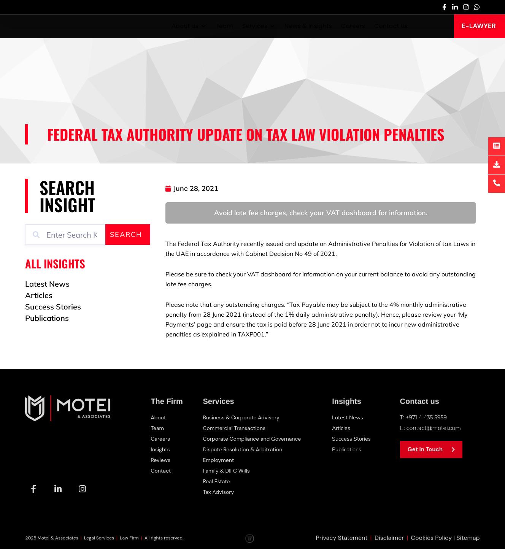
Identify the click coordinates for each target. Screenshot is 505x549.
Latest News (349, 417)
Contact (161, 470)
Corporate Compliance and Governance (255, 439)
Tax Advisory (219, 492)
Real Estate (216, 481)
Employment (219, 460)
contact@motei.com (436, 428)
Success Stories (353, 438)
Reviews (161, 460)
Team (158, 428)
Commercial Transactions (235, 428)
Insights (161, 449)
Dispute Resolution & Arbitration (244, 449)
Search (126, 234)
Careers (161, 439)
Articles (343, 428)
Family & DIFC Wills (227, 470)
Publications (349, 449)
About (159, 417)
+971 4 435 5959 (428, 417)
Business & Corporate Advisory (243, 417)
